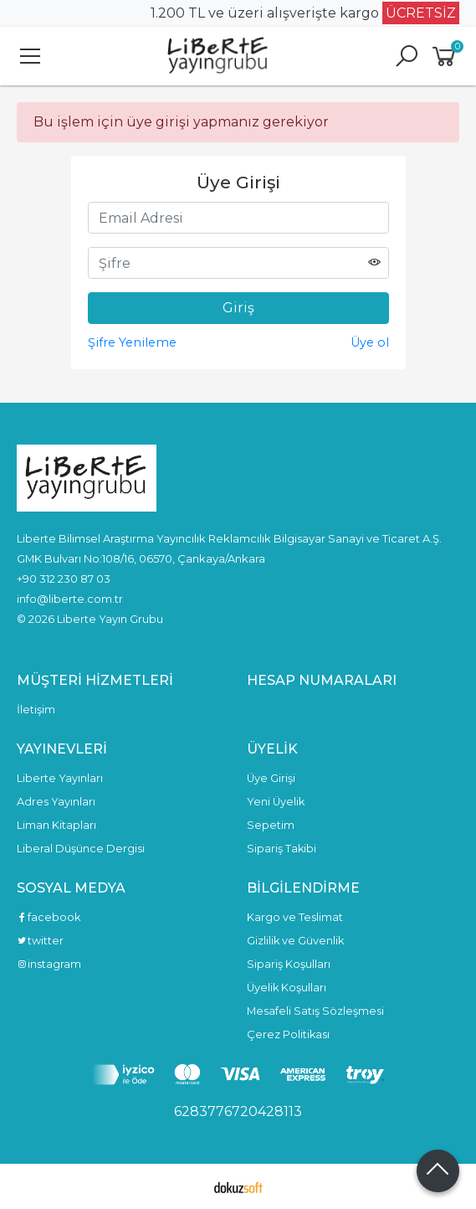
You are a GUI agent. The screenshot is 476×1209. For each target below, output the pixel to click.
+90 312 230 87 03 (63, 578)
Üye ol (370, 342)
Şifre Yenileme (132, 342)
